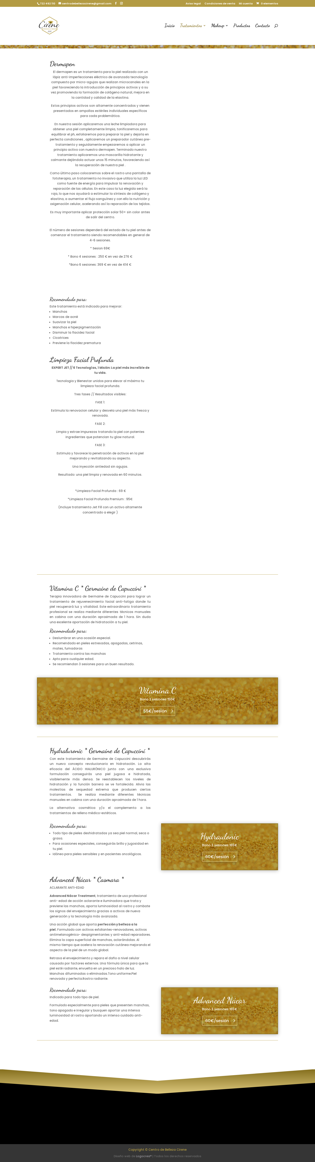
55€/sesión (155, 711)
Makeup (217, 26)
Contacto (262, 26)
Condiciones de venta (220, 3)
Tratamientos (191, 26)
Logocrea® (144, 1156)
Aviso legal (193, 3)
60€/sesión (217, 857)
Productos (241, 26)
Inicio (170, 26)
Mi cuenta (246, 3)
